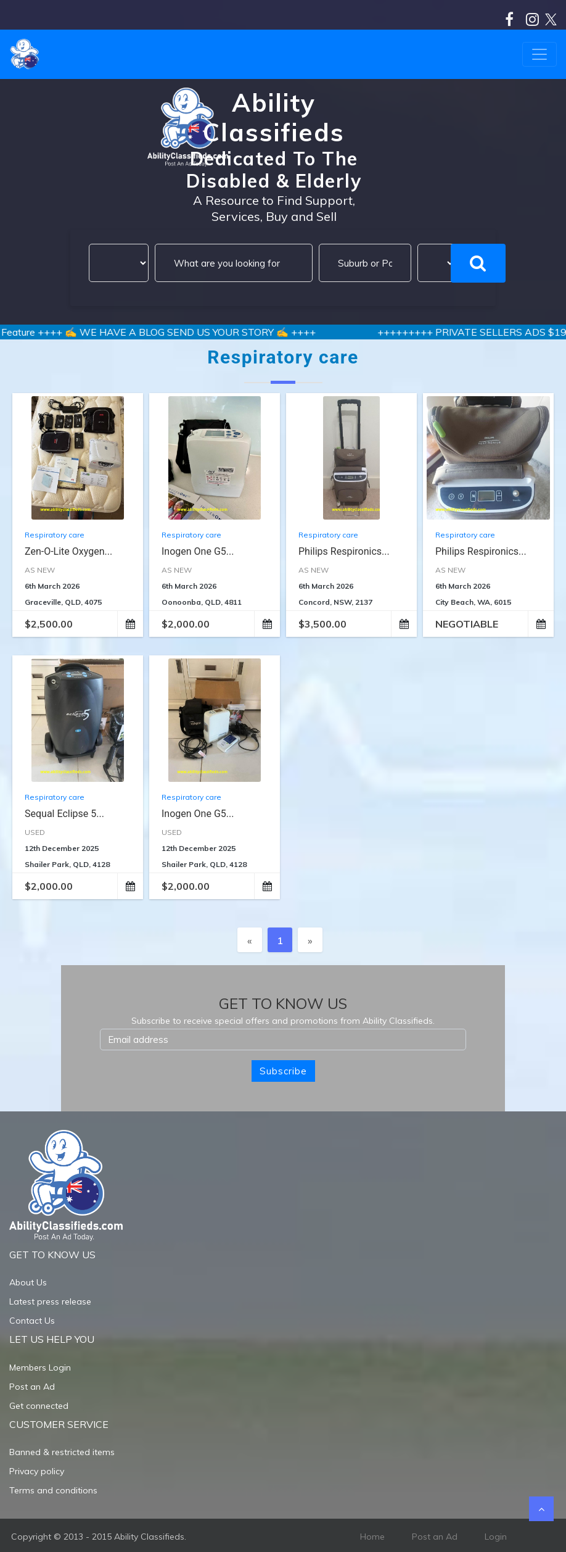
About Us (28, 1282)
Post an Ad (32, 1386)
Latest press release (50, 1301)
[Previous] (249, 939)
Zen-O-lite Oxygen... (68, 551)
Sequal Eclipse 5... (64, 814)
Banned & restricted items (62, 1452)
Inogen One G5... (198, 551)
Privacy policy (36, 1471)
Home (372, 1536)
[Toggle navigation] (539, 54)
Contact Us (32, 1320)
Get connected (38, 1405)
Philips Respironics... (344, 551)
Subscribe (283, 1071)
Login (496, 1536)
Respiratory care (54, 534)
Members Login (40, 1367)
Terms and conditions (53, 1490)
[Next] (310, 939)
